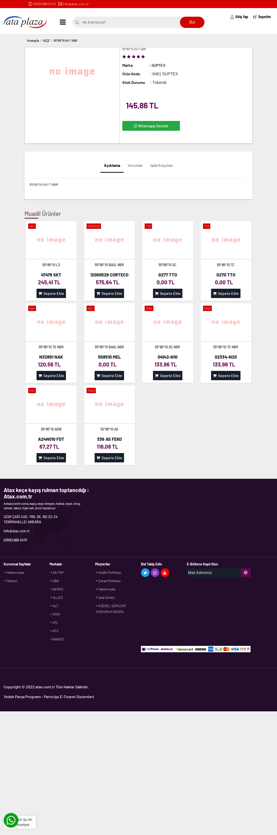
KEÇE (46, 40)
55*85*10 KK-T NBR (65, 40)
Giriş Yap (239, 17)
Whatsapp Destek (151, 125)
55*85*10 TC (226, 265)
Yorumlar (135, 165)
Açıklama (112, 165)
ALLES (58, 597)
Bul (192, 22)
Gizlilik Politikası (109, 572)
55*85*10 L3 (51, 265)
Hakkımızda (15, 572)
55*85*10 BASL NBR (109, 265)
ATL (55, 622)
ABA (56, 581)
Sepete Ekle (51, 293)
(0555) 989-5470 (44, 4)
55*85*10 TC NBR (225, 347)
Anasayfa (33, 40)
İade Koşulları (161, 165)
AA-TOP (58, 572)
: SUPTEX (157, 65)
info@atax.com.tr (76, 4)
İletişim (12, 581)
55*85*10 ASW (51, 429)
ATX (55, 631)
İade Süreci (106, 597)
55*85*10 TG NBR (51, 347)
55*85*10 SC (167, 265)
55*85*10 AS (109, 429)
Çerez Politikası (109, 581)
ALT (55, 606)
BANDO (58, 639)
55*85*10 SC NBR (167, 347)
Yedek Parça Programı (22, 696)
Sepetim (262, 17)
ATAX (56, 614)
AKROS (58, 589)
